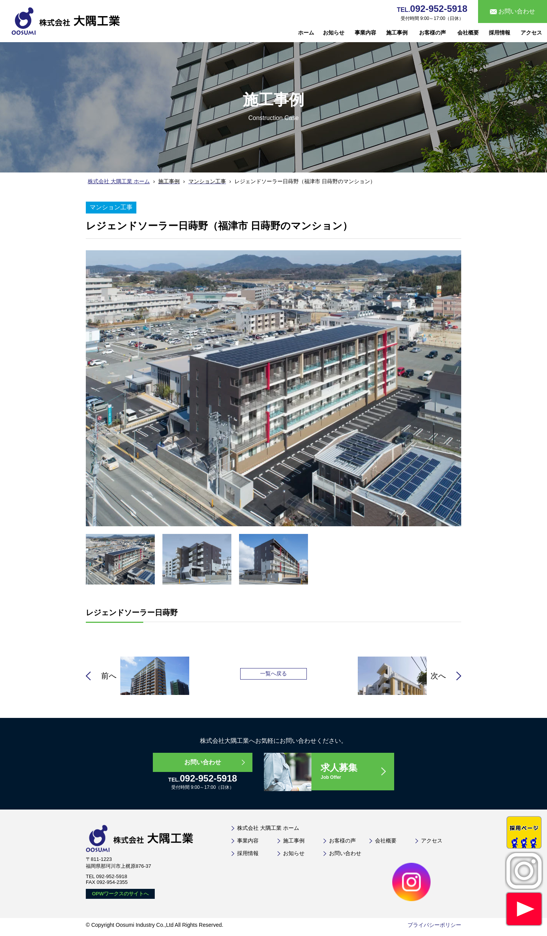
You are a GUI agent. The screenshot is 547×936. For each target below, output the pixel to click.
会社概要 (468, 33)
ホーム (306, 33)
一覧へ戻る (273, 673)
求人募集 (357, 772)
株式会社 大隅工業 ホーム (119, 181)
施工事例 (397, 33)
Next (489, 361)
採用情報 (499, 33)
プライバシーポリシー (434, 926)
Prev (57, 361)
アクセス (531, 33)
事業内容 (365, 33)
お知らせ (333, 33)
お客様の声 (432, 33)
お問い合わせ (202, 762)
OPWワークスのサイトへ (120, 895)
